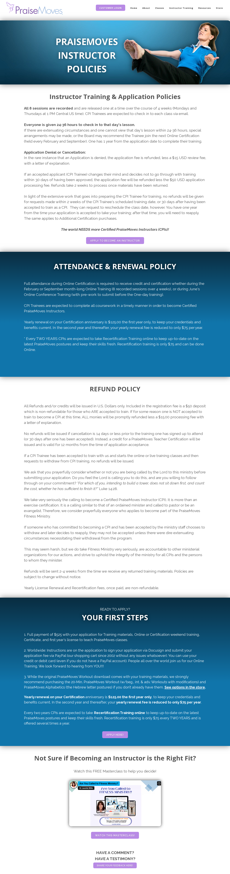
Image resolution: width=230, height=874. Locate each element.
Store (219, 8)
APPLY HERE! (115, 734)
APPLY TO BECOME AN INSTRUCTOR (115, 240)
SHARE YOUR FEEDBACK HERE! (115, 865)
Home (133, 8)
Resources (204, 8)
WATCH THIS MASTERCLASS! (115, 835)
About (146, 8)
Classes (159, 8)
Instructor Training (181, 8)
